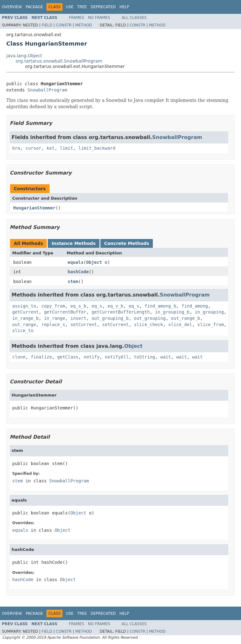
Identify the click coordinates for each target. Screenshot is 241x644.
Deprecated (103, 7)
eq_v (134, 305)
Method (83, 25)
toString (144, 356)
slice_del (180, 324)
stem (73, 281)
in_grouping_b (172, 311)
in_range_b (25, 318)
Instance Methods (73, 243)
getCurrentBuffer (65, 311)
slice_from (210, 324)
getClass (67, 356)
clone (18, 356)
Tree (82, 7)
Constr (64, 25)
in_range (54, 318)
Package (34, 7)
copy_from (53, 305)
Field (46, 25)
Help (124, 7)
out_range (24, 324)
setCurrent (83, 324)
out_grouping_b (110, 318)
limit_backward (96, 148)
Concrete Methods (126, 243)
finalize (41, 356)
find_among (194, 305)
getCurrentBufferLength (121, 311)
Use (69, 7)
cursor (33, 148)
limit (66, 148)
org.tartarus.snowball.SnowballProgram (59, 61)
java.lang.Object (24, 55)
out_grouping (150, 318)
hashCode (78, 271)
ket (51, 148)
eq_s (97, 305)
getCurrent (25, 311)
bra (16, 148)
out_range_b (185, 318)
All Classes (134, 17)
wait (165, 356)
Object (94, 262)
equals (76, 262)
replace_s (53, 324)
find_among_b (160, 305)
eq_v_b (115, 305)
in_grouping (209, 311)
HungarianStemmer (34, 207)
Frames (76, 17)
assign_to (24, 305)
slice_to (22, 330)
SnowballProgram (47, 89)
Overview (12, 7)
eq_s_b (78, 305)
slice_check (148, 324)
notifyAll (117, 356)
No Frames (99, 17)
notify (92, 356)
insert (78, 318)
